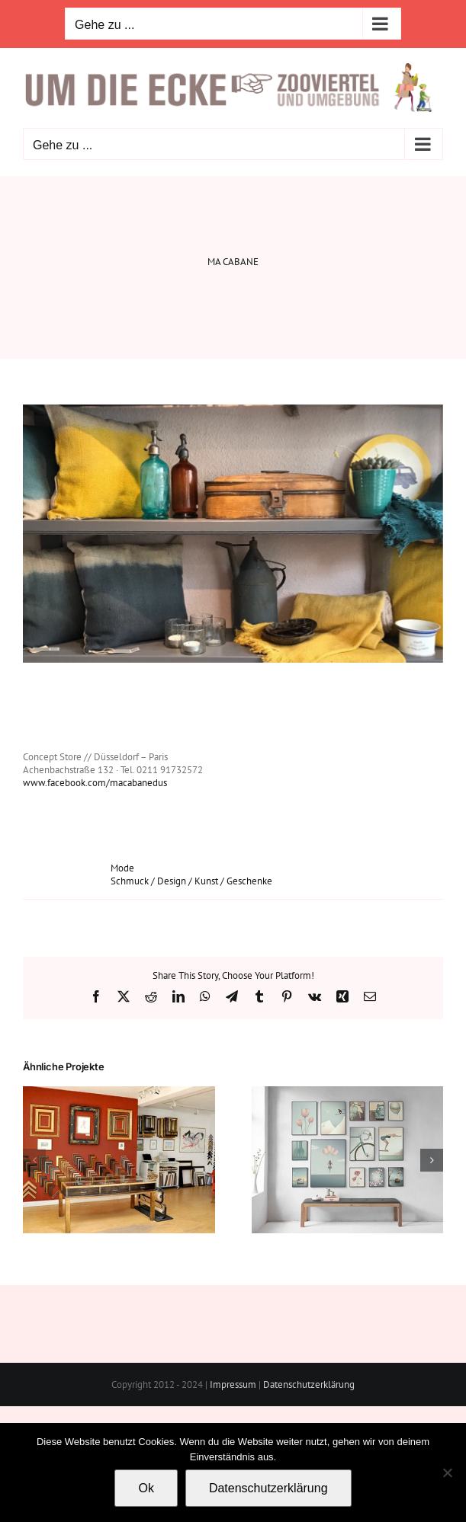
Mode (122, 868)
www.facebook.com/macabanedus (95, 782)
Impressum (233, 1384)
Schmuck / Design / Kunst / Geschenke (191, 881)
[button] (34, 1160)
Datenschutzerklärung (309, 1384)
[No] (447, 1472)
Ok (145, 1488)
